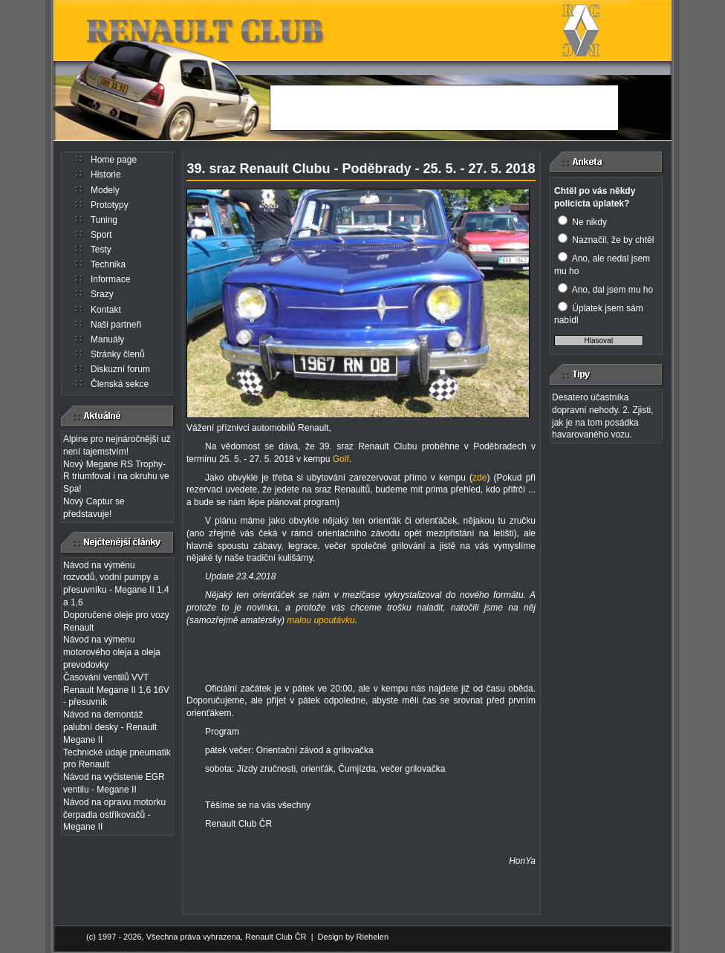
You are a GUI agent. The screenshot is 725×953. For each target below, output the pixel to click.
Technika (108, 264)
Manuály (107, 339)
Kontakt (106, 310)
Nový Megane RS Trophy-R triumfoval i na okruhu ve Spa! (116, 477)
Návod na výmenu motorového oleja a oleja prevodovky (111, 652)
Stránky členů (118, 354)
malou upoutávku (320, 620)
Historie (106, 174)
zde (479, 477)
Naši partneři (116, 324)
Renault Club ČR (276, 936)
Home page (114, 160)
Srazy (102, 294)
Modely (105, 190)
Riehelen (372, 936)
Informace (110, 279)
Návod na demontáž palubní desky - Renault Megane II (110, 727)
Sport (101, 235)
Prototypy (110, 205)
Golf (341, 459)
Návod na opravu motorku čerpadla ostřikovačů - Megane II (114, 815)
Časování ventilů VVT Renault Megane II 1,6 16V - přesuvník (116, 690)
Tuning (104, 220)
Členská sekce (120, 384)
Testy (101, 249)
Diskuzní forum (120, 369)
